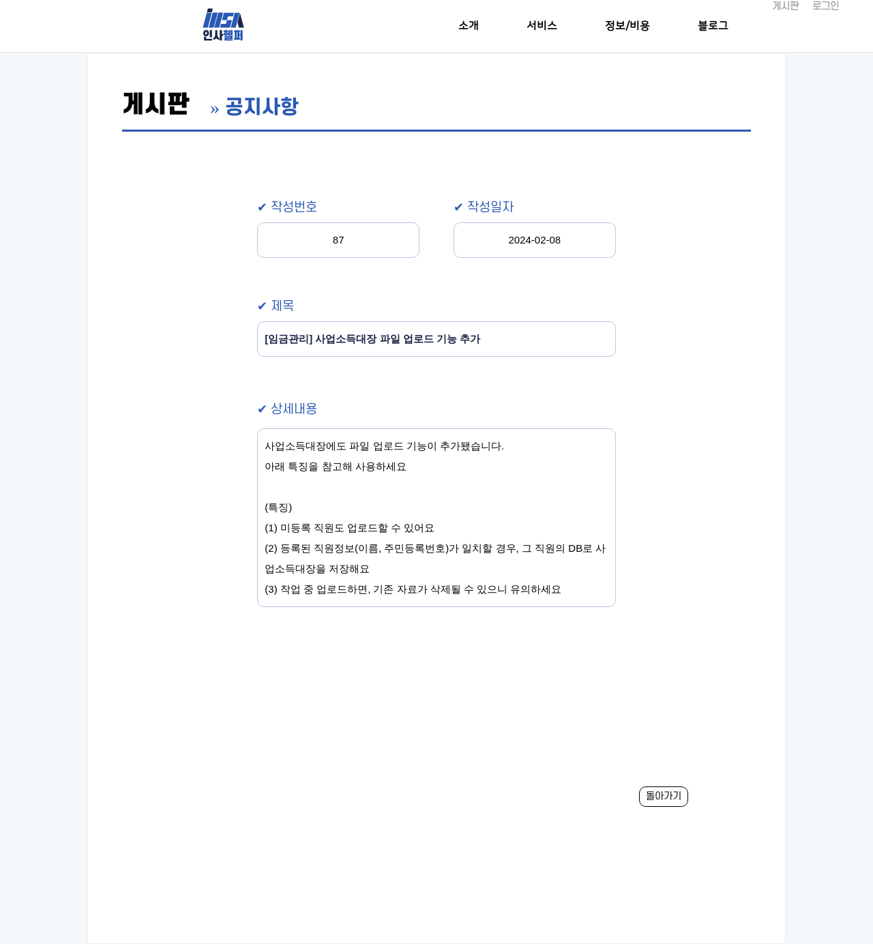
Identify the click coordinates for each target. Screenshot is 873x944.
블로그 (713, 26)
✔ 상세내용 (287, 409)
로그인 (825, 6)
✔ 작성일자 (484, 208)
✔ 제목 (275, 306)
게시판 (785, 6)
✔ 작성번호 (287, 208)
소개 (468, 26)
